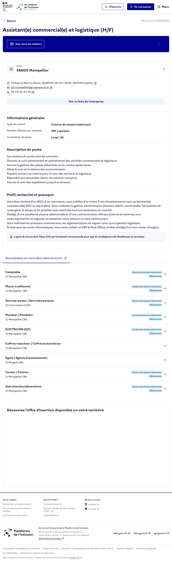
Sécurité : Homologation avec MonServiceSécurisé (86, 548)
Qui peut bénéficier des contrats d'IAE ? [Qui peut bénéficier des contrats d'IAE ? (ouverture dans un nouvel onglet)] (59, 510)
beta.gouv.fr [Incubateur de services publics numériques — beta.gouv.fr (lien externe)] (120, 533)
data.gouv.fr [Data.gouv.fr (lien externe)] (140, 533)
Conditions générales (146, 548)
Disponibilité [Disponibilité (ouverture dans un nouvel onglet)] (50, 515)
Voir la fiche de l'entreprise (86, 101)
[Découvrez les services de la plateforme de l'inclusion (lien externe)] (19, 532)
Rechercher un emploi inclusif (17, 504)
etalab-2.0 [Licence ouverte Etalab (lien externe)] (74, 557)
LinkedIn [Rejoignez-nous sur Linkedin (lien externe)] (90, 504)
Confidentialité (10, 553)
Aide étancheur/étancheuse (23, 386)
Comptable (12, 272)
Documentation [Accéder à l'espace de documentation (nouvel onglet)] (51, 504)
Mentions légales (125, 548)
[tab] (36, 258)
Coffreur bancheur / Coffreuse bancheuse (32, 343)
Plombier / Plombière (19, 315)
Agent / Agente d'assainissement (26, 358)
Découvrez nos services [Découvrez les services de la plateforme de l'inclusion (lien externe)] (50, 538)
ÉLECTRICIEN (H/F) (18, 329)
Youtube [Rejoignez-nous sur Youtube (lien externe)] (90, 509)
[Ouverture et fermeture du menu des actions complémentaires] (159, 44)
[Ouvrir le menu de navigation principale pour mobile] (161, 6)
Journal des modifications (15, 515)
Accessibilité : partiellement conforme (21, 548)
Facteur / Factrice (16, 372)
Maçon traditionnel (17, 286)
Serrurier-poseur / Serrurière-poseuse (29, 301)
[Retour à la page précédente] (11, 20)
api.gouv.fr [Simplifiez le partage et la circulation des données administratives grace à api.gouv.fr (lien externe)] (160, 533)
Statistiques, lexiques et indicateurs (37, 553)
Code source (49, 548)
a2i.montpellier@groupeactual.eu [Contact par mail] (30, 87)
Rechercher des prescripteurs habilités (17, 510)
